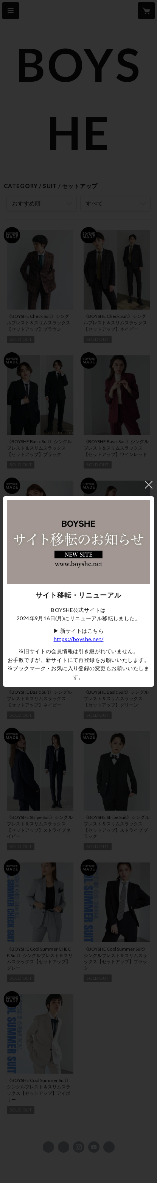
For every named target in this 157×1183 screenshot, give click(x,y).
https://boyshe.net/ (79, 639)
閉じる (148, 485)
